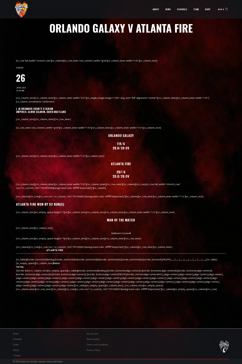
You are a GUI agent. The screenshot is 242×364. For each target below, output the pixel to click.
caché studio (57, 361)
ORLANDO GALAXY (26, 250)
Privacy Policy (93, 350)
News (16, 333)
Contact (17, 355)
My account (92, 333)
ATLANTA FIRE (54, 250)
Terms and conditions (97, 344)
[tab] (26, 250)
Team (16, 344)
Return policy (93, 339)
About (16, 350)
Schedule (17, 339)
